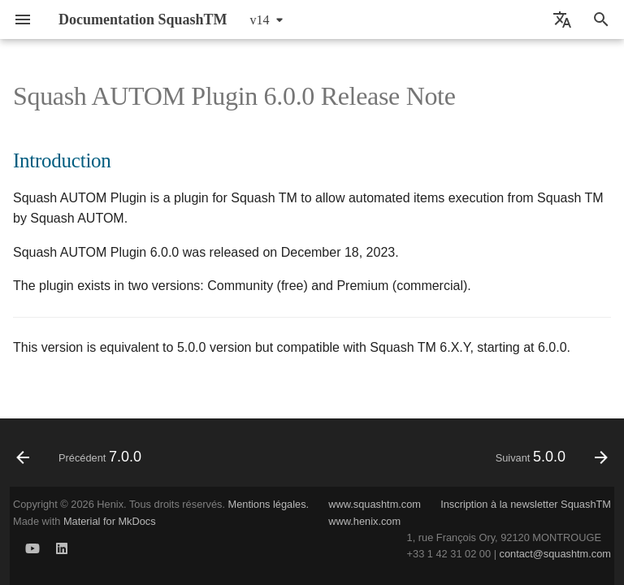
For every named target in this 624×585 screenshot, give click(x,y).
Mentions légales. (269, 504)
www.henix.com (364, 521)
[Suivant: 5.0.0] (548, 457)
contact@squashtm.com (555, 554)
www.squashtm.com (374, 504)
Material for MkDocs (109, 521)
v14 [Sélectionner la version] (260, 20)
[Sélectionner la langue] (562, 19)
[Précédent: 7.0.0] (82, 457)
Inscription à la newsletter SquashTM (525, 504)
